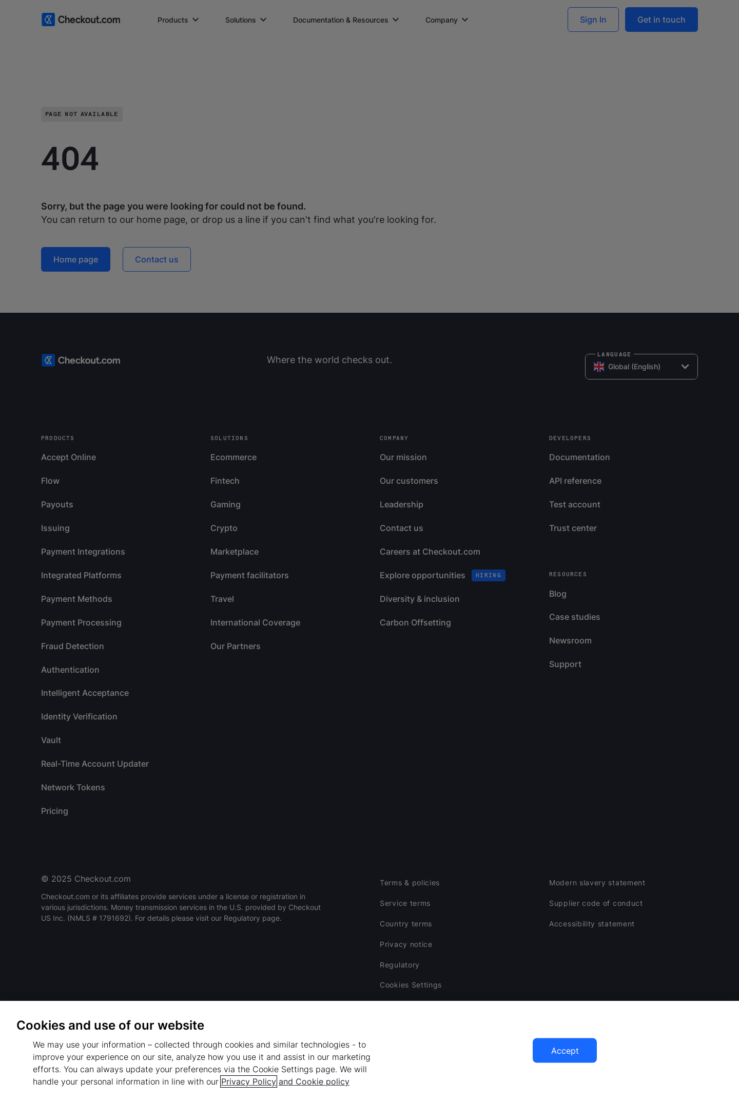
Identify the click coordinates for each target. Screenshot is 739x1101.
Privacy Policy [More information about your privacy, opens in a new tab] (248, 1081)
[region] (369, 1051)
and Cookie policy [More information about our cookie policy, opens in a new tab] (314, 1081)
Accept (565, 1051)
